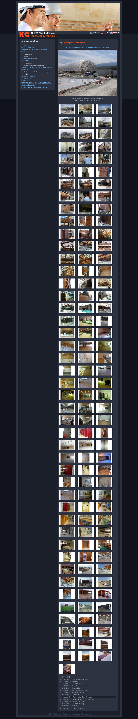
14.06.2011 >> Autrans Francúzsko (73, 692)
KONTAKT (25, 81)
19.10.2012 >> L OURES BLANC (73, 683)
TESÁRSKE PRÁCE (28, 76)
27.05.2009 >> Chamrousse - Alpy (73, 701)
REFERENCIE (26, 78)
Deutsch (107, 33)
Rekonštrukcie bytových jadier (34, 65)
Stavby (26, 56)
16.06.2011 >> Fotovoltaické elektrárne (75, 690)
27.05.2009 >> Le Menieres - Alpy (73, 704)
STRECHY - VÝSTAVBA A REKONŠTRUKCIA (36, 67)
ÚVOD (23, 45)
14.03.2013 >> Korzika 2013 (71, 681)
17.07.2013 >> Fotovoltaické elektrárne (75, 679)
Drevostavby (28, 54)
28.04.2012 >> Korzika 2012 (71, 688)
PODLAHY (25, 69)
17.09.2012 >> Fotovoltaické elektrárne (75, 686)
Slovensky (96, 33)
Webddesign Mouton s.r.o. (81, 714)
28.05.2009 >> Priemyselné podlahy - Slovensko (78, 699)
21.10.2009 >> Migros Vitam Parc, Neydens (78, 697)
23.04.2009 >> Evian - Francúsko (73, 708)
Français (116, 33)
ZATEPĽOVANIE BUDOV (29, 58)
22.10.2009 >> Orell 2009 (70, 695)
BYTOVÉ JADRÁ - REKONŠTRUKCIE (34, 87)
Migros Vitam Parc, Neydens (99, 48)
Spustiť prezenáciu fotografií (74, 43)
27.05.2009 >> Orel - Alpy (70, 706)
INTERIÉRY (25, 60)
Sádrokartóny (28, 63)
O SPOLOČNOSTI (27, 47)
